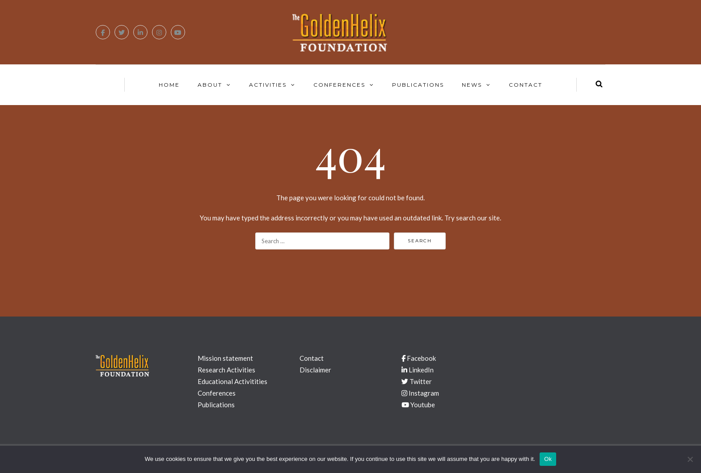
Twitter (416, 381)
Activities (268, 84)
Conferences (339, 84)
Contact (525, 84)
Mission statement (225, 358)
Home (169, 84)
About (210, 84)
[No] (689, 459)
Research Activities (226, 370)
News (472, 84)
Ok (548, 459)
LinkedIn (417, 370)
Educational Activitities (232, 381)
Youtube (418, 405)
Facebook (418, 358)
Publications (418, 84)
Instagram (420, 393)
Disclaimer (315, 370)
